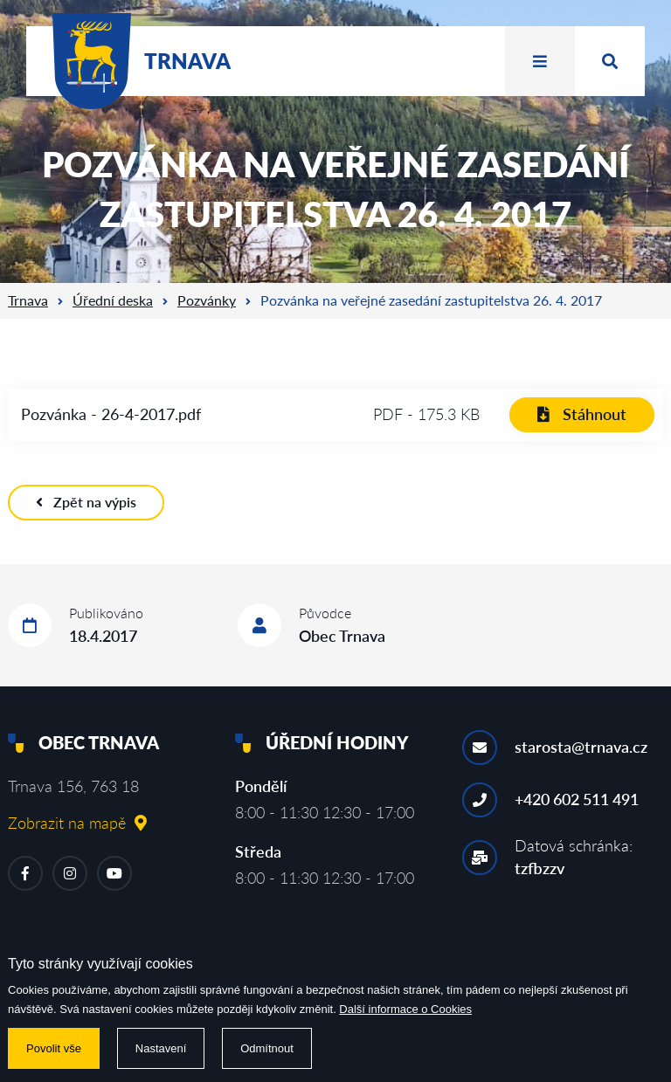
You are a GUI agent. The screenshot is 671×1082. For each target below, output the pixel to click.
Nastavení (161, 1048)
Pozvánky (206, 300)
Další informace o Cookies (405, 1009)
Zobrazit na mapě (77, 822)
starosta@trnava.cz (581, 746)
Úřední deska (113, 300)
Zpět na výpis (86, 501)
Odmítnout (267, 1048)
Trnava (28, 300)
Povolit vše (53, 1048)
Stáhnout (581, 414)
